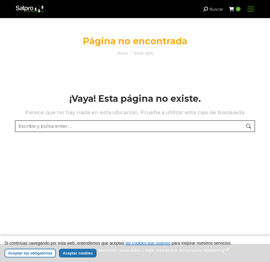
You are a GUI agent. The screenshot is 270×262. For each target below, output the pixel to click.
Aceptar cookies (78, 255)
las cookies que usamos (147, 245)
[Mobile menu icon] (251, 9)
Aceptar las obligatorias (30, 255)
